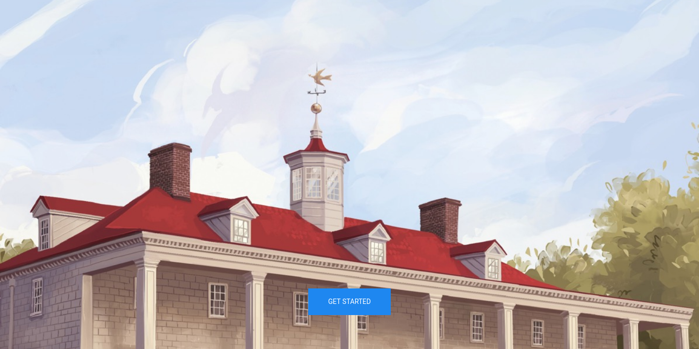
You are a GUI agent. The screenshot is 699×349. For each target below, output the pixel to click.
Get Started (349, 301)
